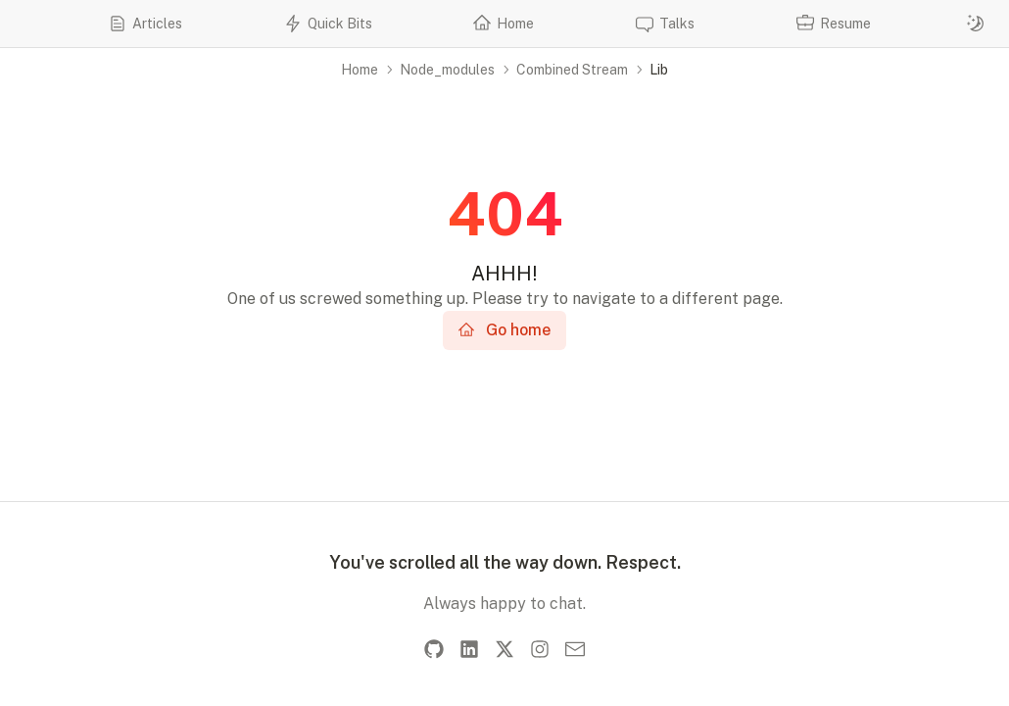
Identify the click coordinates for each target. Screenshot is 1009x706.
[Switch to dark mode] (975, 23)
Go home (504, 330)
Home (359, 69)
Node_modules (447, 69)
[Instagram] (540, 649)
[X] (504, 649)
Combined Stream (572, 69)
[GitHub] (434, 649)
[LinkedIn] (469, 649)
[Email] (575, 649)
